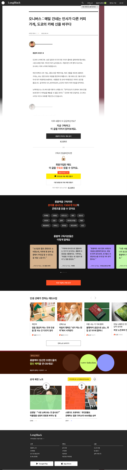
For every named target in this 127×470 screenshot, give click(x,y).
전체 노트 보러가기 (63, 343)
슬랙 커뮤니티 (97, 454)
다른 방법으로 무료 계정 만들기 (63, 182)
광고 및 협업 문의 (35, 454)
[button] (63, 272)
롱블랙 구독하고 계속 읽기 (63, 136)
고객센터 (64, 451)
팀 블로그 (96, 451)
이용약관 (64, 454)
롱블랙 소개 (33, 448)
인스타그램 (97, 448)
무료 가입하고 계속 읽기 (63, 283)
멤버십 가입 (113, 3)
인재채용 (32, 451)
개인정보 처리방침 (67, 457)
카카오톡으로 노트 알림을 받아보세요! (79, 379)
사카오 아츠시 (32, 33)
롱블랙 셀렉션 (101, 3)
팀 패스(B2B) (34, 457)
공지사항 (64, 448)
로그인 (121, 3)
